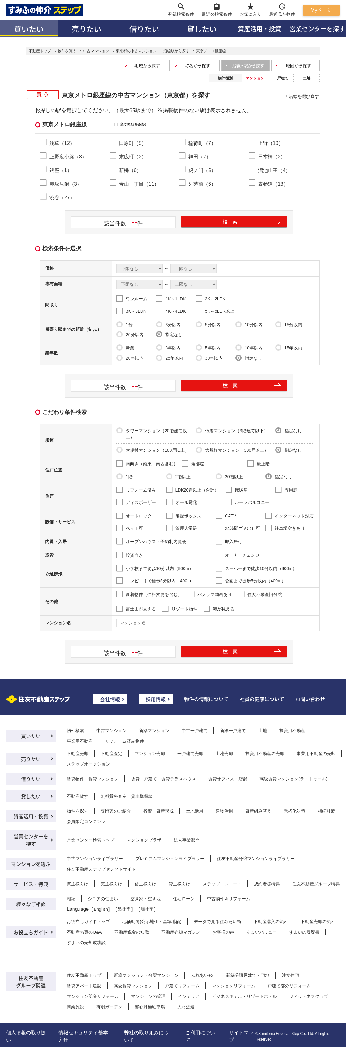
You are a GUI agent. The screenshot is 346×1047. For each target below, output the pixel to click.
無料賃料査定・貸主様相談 (127, 796)
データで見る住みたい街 (217, 921)
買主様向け (77, 883)
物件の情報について (206, 699)
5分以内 (208, 324)
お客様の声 (223, 932)
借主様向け (145, 883)
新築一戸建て (233, 730)
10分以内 (249, 324)
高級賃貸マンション (133, 985)
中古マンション (111, 730)
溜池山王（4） (274, 170)
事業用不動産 (80, 741)
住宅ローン (184, 898)
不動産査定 (111, 753)
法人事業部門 (187, 840)
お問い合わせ (310, 699)
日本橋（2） (271, 156)
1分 (124, 324)
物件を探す (77, 810)
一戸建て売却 (190, 753)
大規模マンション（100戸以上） (152, 450)
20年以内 (130, 358)
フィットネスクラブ (308, 996)
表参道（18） (273, 184)
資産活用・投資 (259, 28)
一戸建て (280, 78)
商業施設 (75, 1006)
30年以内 (209, 358)
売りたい (86, 28)
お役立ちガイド (31, 932)
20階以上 (229, 476)
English (101, 909)
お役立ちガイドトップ (88, 921)
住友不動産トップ (84, 975)
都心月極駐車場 (150, 1006)
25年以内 (169, 358)
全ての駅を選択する (130, 124)
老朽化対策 (294, 810)
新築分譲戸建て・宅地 (247, 975)
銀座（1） (60, 170)
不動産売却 (77, 753)
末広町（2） (132, 156)
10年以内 (249, 347)
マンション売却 (150, 753)
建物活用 (224, 810)
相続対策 (326, 810)
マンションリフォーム (233, 985)
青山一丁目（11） (139, 184)
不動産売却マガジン (180, 932)
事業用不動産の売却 (316, 753)
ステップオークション (88, 764)
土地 (306, 78)
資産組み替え (258, 810)
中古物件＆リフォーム (228, 898)
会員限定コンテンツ (86, 821)
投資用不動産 (292, 730)
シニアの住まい (103, 898)
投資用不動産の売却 (264, 753)
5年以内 (208, 347)
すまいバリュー (262, 932)
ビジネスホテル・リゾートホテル (244, 996)
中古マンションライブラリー (95, 858)
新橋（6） (130, 170)
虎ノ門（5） (202, 170)
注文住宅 (290, 975)
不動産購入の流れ (271, 921)
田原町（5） (132, 143)
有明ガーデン (109, 1006)
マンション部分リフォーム (93, 996)
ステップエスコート (222, 883)
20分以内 (130, 334)
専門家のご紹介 (116, 810)
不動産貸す (77, 796)
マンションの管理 (148, 996)
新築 (125, 347)
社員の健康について (262, 699)
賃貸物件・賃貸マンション (93, 778)
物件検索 (75, 730)
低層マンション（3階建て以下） (232, 430)
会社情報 (110, 699)
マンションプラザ (144, 840)
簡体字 (147, 909)
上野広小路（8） (68, 156)
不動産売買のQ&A (84, 932)
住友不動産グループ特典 (316, 883)
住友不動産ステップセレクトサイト (101, 869)
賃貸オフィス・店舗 (227, 778)
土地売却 (224, 753)
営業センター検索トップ (90, 840)
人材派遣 (186, 1006)
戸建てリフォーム (182, 985)
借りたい (144, 28)
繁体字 (124, 909)
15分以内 (288, 324)
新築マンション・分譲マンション (146, 975)
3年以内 (168, 347)
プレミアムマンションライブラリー (170, 858)
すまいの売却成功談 (86, 942)
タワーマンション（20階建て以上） (151, 433)
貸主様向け (179, 883)
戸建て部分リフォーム (289, 985)
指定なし (169, 334)
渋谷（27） (62, 197)
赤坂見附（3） (65, 184)
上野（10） (270, 143)
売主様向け (111, 883)
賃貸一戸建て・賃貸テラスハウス (163, 778)
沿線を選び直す (304, 96)
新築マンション (154, 730)
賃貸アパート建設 (84, 985)
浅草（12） (62, 143)
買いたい (29, 28)
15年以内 (288, 347)
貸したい (202, 28)
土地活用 (194, 810)
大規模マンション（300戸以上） (232, 450)
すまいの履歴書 (304, 932)
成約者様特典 (267, 883)
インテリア (189, 996)
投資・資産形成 (158, 810)
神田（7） (199, 156)
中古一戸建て (195, 730)
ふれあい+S (202, 975)
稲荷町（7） (202, 143)
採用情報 (156, 699)
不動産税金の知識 (131, 932)
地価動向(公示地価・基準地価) (151, 921)
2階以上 (178, 476)
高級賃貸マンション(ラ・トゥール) (293, 778)
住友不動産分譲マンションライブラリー (256, 858)
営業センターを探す (31, 840)
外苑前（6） (202, 184)
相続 (71, 898)
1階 (124, 476)
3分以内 (168, 324)
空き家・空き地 (145, 898)
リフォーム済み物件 (124, 741)
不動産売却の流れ (318, 921)
